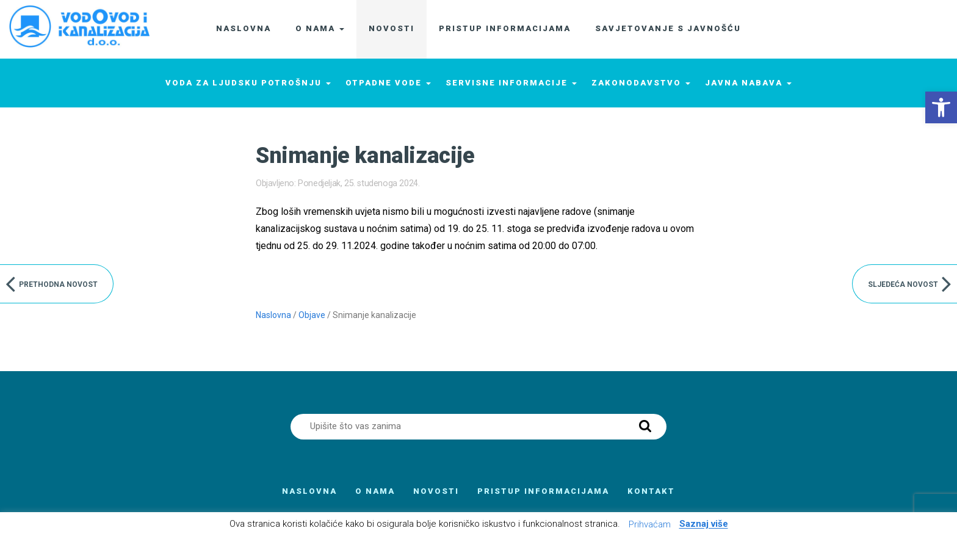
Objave (311, 315)
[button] (941, 107)
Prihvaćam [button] (650, 524)
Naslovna (273, 315)
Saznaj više (703, 524)
